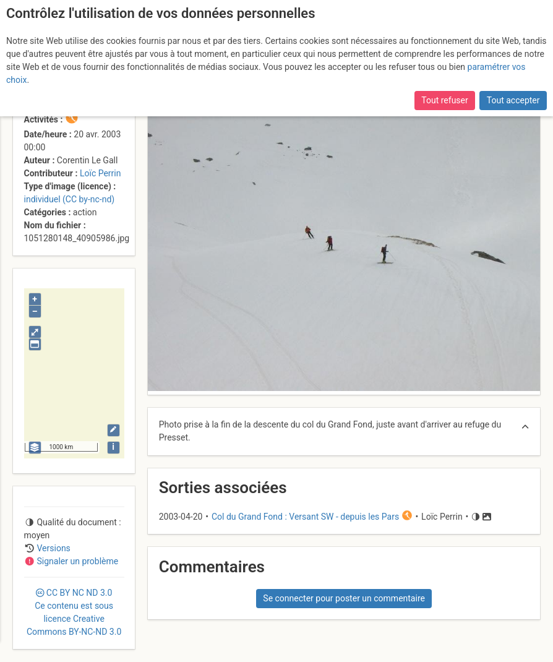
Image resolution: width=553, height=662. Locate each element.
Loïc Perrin (100, 173)
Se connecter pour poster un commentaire (344, 598)
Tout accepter (513, 100)
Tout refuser (444, 100)
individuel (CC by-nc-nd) (69, 199)
